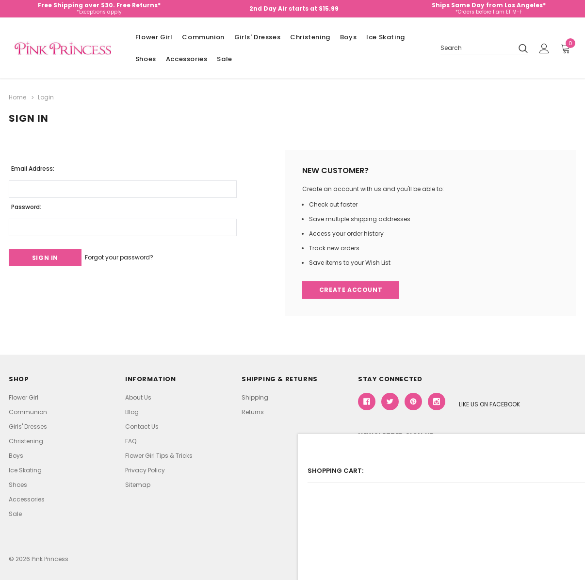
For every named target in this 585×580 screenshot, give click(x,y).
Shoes (145, 59)
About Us (138, 397)
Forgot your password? (132, 255)
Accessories (187, 59)
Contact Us (142, 426)
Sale (224, 59)
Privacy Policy (145, 470)
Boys (348, 37)
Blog (132, 411)
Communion (203, 37)
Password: (26, 204)
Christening (310, 37)
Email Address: (32, 166)
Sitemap (137, 484)
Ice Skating (385, 37)
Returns (253, 411)
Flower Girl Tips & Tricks (159, 455)
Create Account (352, 288)
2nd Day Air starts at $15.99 (294, 8)
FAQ (130, 440)
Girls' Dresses (257, 37)
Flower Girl (154, 37)
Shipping (255, 397)
